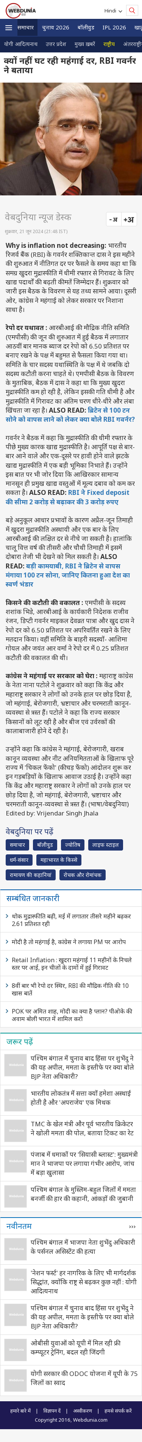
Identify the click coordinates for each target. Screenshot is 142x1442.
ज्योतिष (72, 844)
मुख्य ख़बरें (85, 44)
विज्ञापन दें (52, 1410)
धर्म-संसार (19, 859)
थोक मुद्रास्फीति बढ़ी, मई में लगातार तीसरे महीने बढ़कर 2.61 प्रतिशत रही (71, 920)
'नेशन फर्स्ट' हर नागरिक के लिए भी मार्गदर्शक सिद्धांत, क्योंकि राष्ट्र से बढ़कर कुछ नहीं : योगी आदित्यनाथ (84, 1281)
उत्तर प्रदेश (56, 44)
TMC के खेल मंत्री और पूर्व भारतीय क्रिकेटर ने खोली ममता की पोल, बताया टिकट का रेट (82, 1128)
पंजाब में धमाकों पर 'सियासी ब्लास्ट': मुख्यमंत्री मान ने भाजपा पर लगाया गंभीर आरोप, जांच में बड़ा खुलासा (84, 1163)
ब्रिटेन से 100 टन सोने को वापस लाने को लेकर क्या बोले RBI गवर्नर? (70, 415)
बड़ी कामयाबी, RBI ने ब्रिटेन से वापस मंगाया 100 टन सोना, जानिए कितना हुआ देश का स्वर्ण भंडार (68, 575)
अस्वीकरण (82, 1410)
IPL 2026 (114, 27)
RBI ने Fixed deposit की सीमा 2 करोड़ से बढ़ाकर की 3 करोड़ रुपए (68, 497)
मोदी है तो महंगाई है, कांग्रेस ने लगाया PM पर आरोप (69, 942)
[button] (8, 28)
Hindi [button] (112, 10)
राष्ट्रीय (109, 44)
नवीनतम (19, 1226)
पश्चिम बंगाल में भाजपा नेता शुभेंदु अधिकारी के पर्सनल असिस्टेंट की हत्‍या (83, 1247)
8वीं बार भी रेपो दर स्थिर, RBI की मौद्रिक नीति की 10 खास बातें (70, 989)
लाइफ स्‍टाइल (105, 844)
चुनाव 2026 (55, 27)
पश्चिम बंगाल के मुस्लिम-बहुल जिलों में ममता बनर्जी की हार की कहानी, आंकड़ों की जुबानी (83, 1194)
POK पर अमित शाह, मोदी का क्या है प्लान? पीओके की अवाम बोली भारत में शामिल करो (72, 1015)
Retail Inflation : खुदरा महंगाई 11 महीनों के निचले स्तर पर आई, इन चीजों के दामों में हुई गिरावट (72, 964)
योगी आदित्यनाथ (20, 44)
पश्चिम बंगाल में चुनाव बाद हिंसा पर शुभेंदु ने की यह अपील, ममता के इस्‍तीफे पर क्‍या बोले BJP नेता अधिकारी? (82, 1067)
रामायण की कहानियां (30, 874)
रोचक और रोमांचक (82, 874)
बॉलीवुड (86, 27)
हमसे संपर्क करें (118, 1410)
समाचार (25, 27)
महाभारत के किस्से (59, 859)
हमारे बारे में (20, 1410)
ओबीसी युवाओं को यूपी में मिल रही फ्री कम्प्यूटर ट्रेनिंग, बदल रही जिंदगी (75, 1347)
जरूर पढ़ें (19, 1041)
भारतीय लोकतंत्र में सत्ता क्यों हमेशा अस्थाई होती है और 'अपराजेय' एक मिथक (81, 1098)
